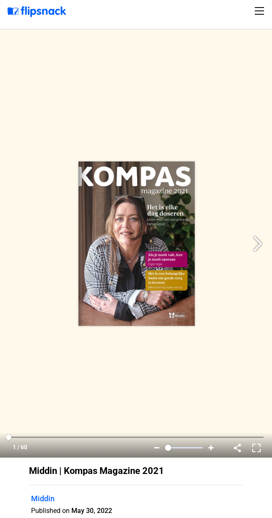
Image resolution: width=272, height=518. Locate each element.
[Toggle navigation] (260, 11)
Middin (43, 498)
